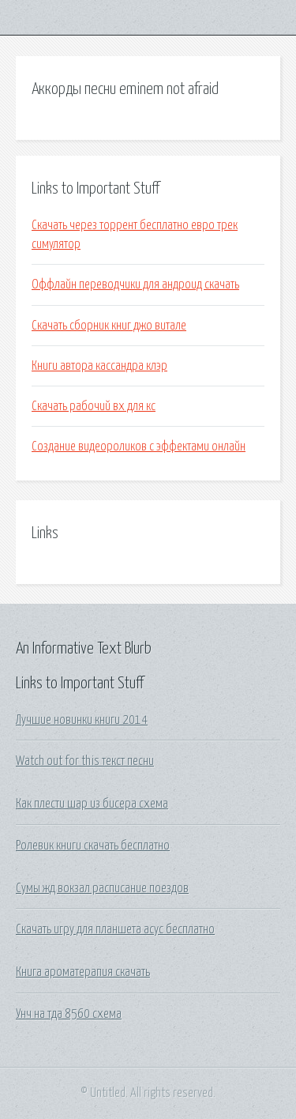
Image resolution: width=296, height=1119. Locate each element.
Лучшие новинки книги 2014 (82, 720)
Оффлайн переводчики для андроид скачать (135, 284)
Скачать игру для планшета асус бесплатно (115, 929)
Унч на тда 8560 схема (69, 1014)
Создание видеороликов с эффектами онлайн (138, 446)
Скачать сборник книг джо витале (109, 325)
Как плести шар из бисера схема (92, 803)
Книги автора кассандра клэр (99, 366)
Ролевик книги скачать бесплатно (93, 845)
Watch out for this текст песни (85, 761)
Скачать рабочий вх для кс (93, 406)
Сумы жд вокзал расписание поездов (102, 888)
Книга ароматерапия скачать (83, 972)
